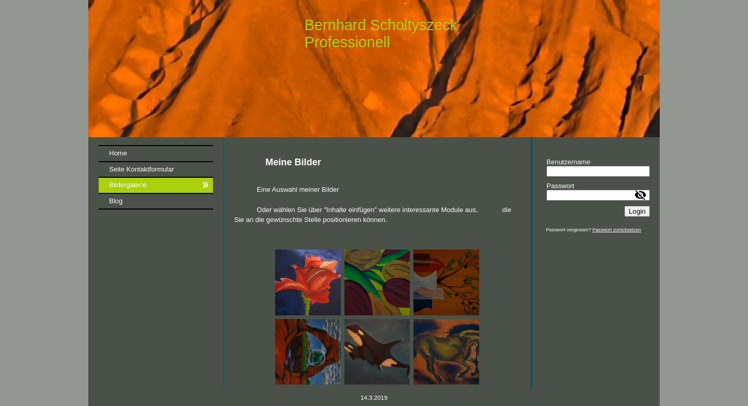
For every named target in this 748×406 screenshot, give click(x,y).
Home (118, 153)
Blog (116, 201)
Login (637, 211)
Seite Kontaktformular (141, 169)
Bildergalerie (127, 185)
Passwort (560, 186)
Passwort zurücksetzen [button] (616, 229)
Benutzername (568, 162)
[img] (374, 68)
